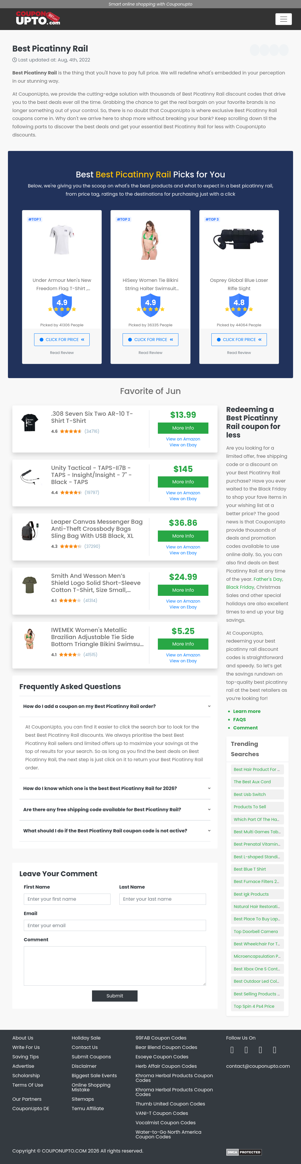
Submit (114, 995)
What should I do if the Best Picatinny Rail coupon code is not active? (105, 830)
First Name (37, 887)
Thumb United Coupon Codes (170, 1103)
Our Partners (26, 1099)
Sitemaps (83, 1099)
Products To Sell (250, 807)
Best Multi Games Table (258, 832)
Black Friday (240, 587)
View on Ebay (183, 445)
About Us (22, 1038)
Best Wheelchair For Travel (261, 944)
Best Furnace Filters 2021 (258, 881)
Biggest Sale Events (94, 1075)
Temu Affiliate (88, 1108)
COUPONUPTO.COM (64, 1151)
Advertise (23, 1066)
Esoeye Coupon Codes (162, 1056)
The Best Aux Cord (252, 782)
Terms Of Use (27, 1085)
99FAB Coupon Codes (161, 1038)
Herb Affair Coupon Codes (166, 1066)
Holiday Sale (86, 1038)
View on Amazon (183, 439)
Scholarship (26, 1075)
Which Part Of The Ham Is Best (264, 819)
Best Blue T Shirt (250, 869)
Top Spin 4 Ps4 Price (254, 1006)
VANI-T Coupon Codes (162, 1113)
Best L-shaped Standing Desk (264, 857)
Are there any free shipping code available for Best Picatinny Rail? (102, 809)
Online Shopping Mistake (91, 1087)
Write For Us (26, 1047)
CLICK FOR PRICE (62, 339)
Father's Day (268, 579)
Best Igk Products (251, 894)
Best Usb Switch (250, 794)
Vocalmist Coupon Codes (165, 1122)
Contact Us (85, 1047)
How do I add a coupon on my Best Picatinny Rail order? (89, 706)
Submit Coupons (91, 1056)
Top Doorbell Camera (256, 931)
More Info (183, 428)
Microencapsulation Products (264, 956)
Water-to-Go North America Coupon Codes (168, 1134)
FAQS (239, 719)
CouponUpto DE (30, 1108)
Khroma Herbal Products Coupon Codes (174, 1078)
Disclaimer (84, 1066)
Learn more (247, 711)
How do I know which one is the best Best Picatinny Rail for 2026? (100, 788)
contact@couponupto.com (258, 1066)
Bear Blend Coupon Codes (166, 1047)
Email (30, 913)
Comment (36, 939)
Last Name (132, 887)
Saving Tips (25, 1056)
